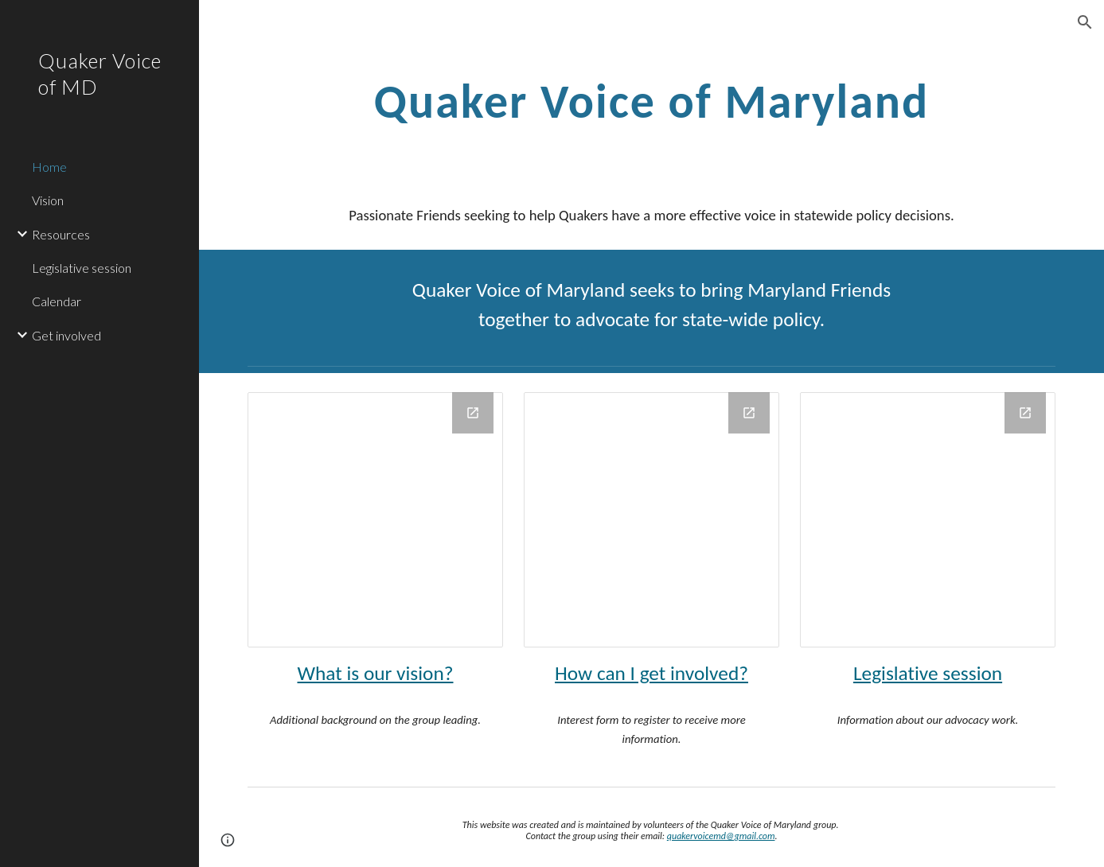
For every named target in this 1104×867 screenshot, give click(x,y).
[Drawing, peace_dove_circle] (651, 519)
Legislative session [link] (81, 267)
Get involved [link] (66, 335)
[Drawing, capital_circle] (927, 519)
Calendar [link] (56, 301)
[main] (652, 100)
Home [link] (49, 166)
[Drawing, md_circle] (375, 519)
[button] (1085, 22)
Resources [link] (61, 234)
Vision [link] (48, 200)
